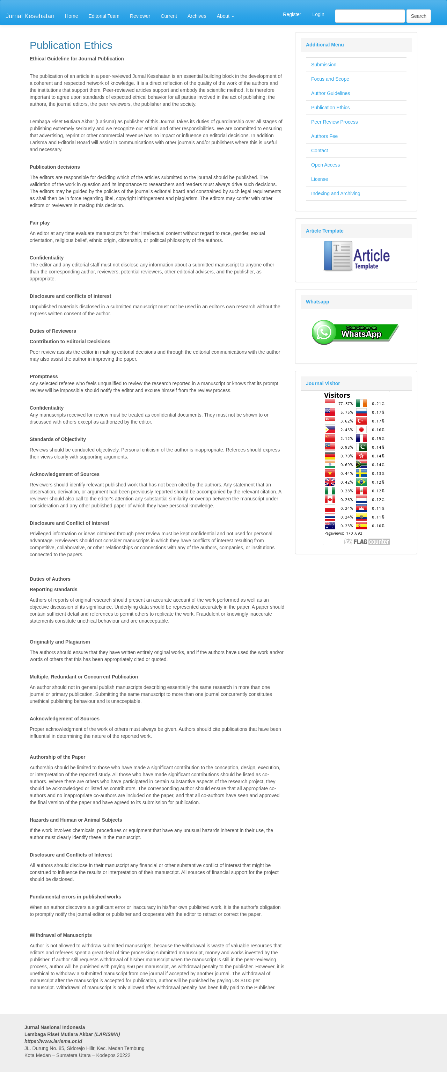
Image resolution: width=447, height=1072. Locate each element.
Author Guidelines (330, 93)
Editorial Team (103, 16)
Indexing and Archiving (335, 193)
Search (418, 16)
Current (169, 16)
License (319, 179)
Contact (319, 150)
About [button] (225, 16)
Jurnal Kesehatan (30, 16)
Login (318, 14)
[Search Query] (370, 16)
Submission (323, 64)
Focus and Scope (330, 79)
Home (71, 16)
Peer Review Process (334, 122)
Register (292, 14)
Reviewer (140, 16)
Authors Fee (324, 136)
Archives (197, 16)
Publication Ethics (330, 107)
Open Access (325, 165)
